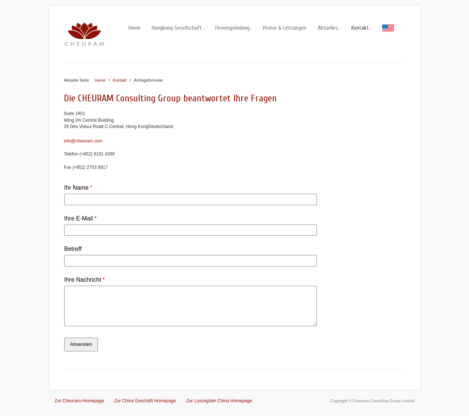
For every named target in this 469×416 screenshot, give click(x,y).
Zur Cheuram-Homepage (79, 400)
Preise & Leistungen (284, 27)
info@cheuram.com (83, 141)
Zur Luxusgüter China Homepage (219, 400)
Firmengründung (233, 27)
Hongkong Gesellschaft (178, 27)
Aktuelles (329, 27)
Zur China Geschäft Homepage (145, 400)
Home (134, 27)
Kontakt (361, 27)
